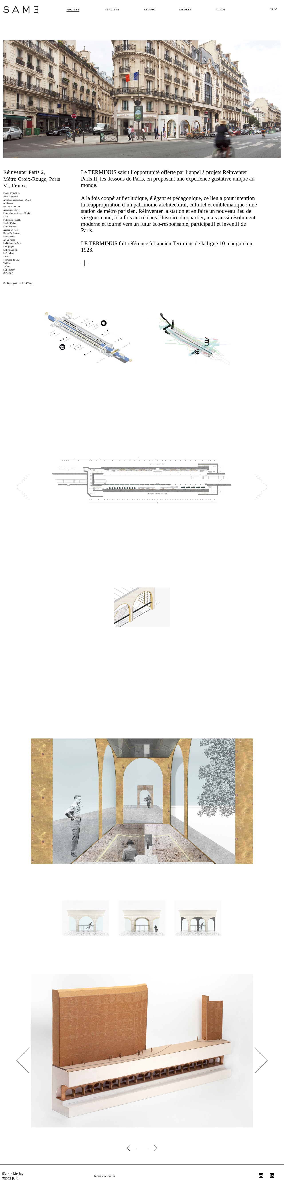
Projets (73, 9)
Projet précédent (71, 1148)
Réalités (112, 9)
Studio (149, 9)
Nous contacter (104, 1176)
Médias (185, 9)
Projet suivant (213, 1148)
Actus (221, 9)
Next (255, 487)
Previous (28, 487)
